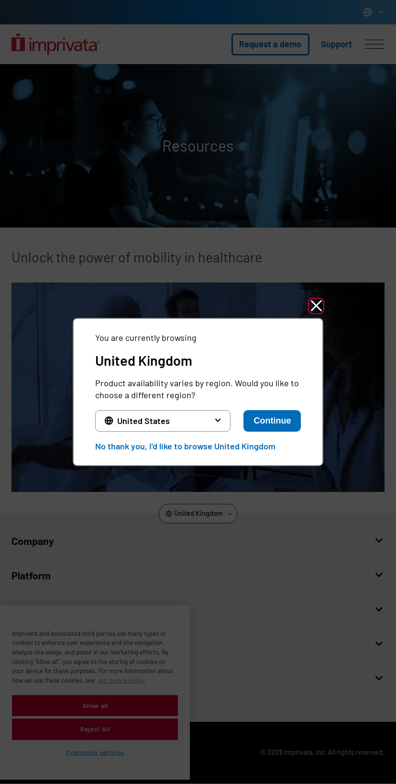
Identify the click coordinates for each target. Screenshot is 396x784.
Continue (272, 420)
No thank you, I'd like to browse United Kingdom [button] (185, 446)
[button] (316, 306)
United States (143, 420)
